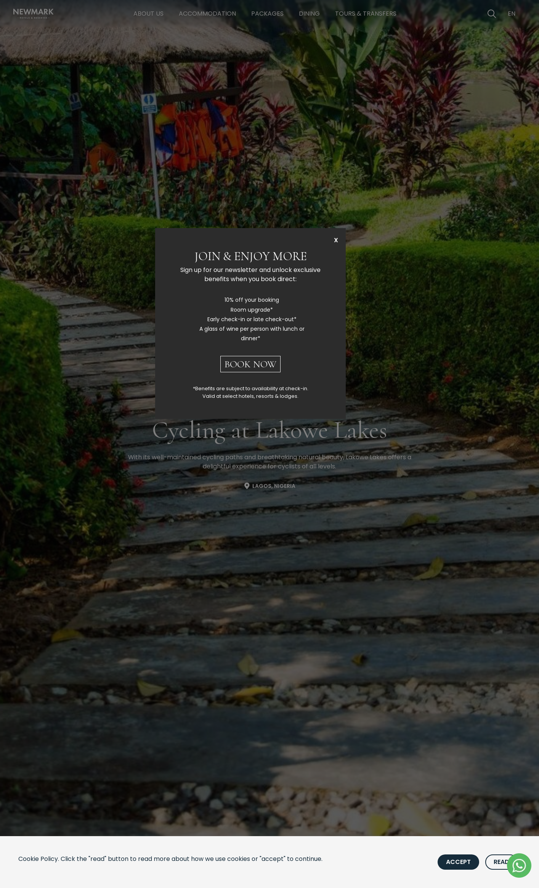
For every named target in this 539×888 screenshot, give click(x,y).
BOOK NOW (250, 364)
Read (501, 861)
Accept (458, 861)
